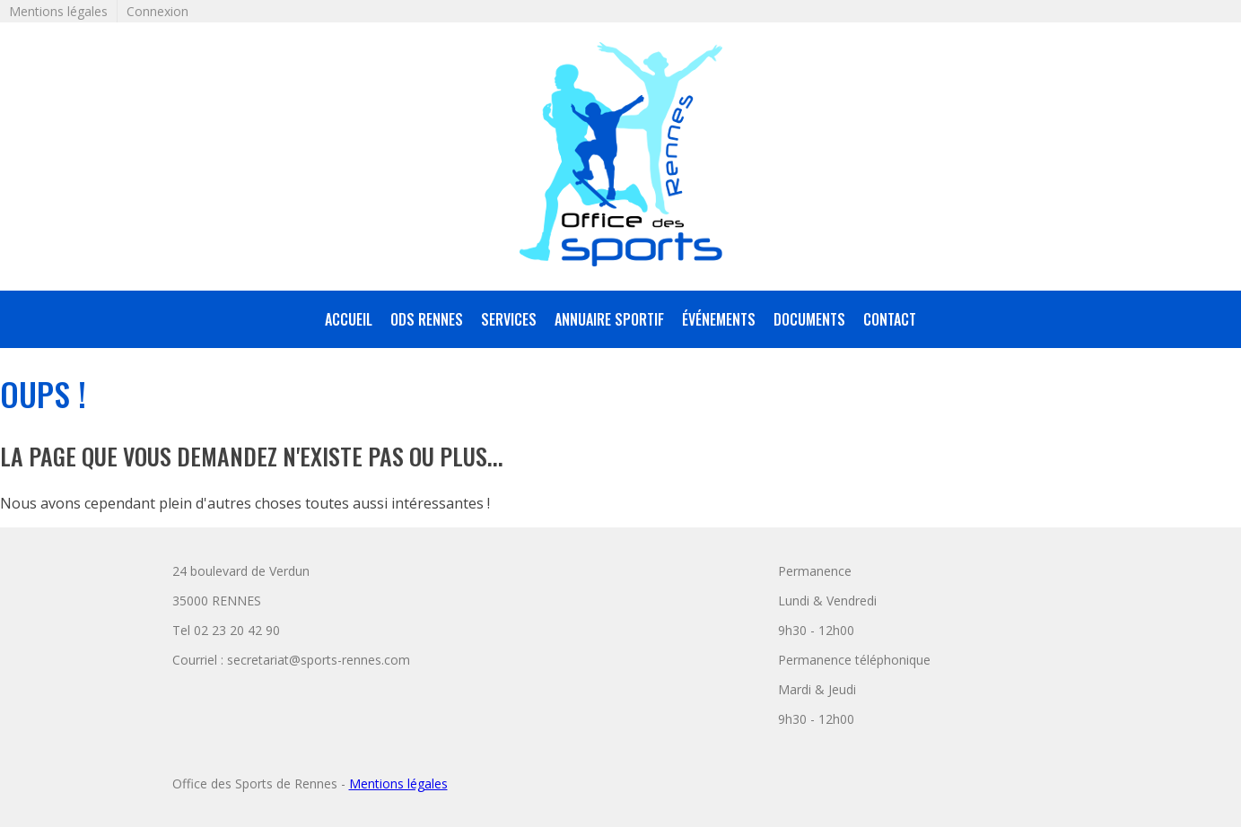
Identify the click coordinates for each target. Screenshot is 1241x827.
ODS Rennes (426, 319)
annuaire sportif (609, 319)
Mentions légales (58, 11)
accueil (348, 319)
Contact (889, 319)
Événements (719, 319)
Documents (809, 319)
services (509, 319)
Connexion (157, 11)
